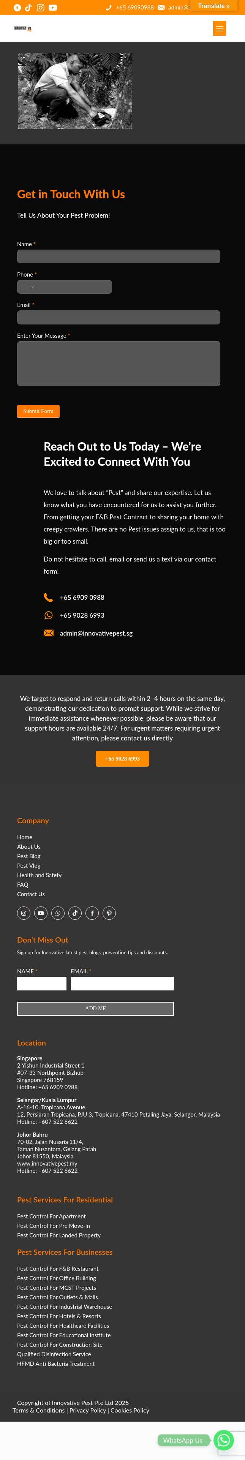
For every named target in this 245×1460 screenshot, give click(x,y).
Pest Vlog (29, 865)
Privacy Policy (88, 1410)
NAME (27, 971)
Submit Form (38, 411)
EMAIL (81, 971)
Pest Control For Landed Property (59, 1235)
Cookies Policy (130, 1410)
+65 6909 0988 (82, 597)
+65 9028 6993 (82, 615)
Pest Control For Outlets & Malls (57, 1297)
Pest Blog (29, 856)
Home (24, 837)
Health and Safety (39, 875)
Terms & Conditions (39, 1410)
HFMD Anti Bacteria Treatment (56, 1363)
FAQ (22, 884)
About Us (29, 846)
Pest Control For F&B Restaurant (57, 1268)
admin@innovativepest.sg (96, 633)
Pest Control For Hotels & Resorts (59, 1316)
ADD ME (95, 1008)
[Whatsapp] (223, 1440)
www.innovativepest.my (47, 1163)
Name (26, 243)
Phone (27, 274)
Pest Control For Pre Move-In (53, 1225)
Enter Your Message (43, 335)
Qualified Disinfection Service (54, 1354)
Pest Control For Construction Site (60, 1344)
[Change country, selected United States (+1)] (27, 286)
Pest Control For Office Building (56, 1278)
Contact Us (31, 894)
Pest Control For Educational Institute (64, 1335)
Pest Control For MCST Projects (56, 1287)
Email (26, 304)
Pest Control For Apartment (51, 1216)
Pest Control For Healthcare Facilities (63, 1325)
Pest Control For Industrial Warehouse (64, 1306)
